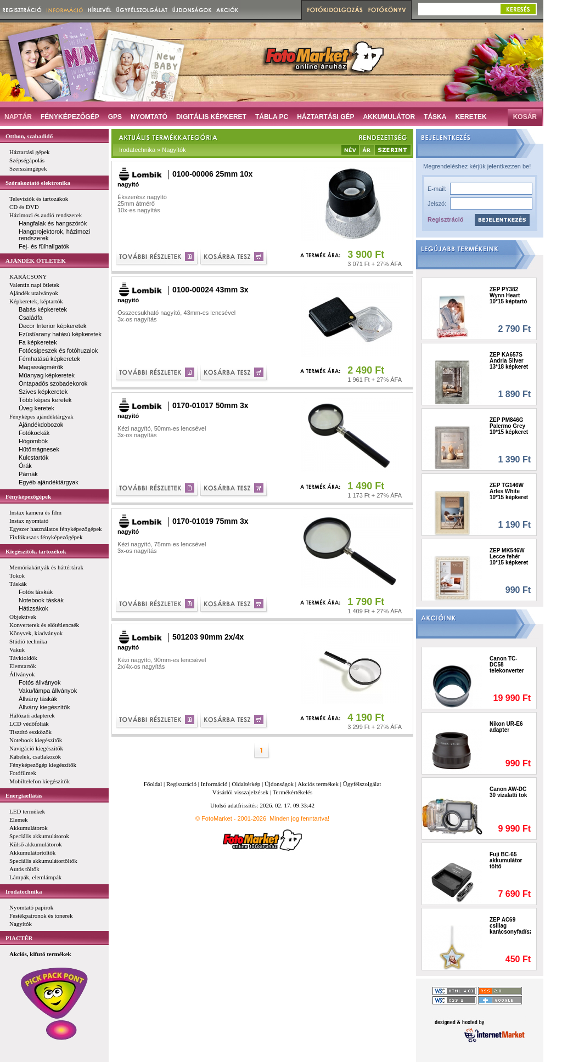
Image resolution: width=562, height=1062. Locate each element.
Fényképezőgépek (28, 496)
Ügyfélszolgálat (362, 784)
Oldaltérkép (246, 784)
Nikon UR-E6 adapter (506, 727)
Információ (214, 784)
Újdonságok (279, 784)
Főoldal (153, 784)
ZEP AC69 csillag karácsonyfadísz (510, 926)
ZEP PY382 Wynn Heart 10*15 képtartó (508, 295)
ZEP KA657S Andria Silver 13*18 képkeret (509, 361)
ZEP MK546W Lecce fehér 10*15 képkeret (509, 556)
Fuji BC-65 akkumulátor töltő (506, 860)
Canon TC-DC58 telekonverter (507, 665)
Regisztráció (445, 219)
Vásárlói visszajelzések (240, 792)
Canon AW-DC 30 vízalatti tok (508, 792)
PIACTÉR (19, 938)
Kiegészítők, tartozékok (35, 551)
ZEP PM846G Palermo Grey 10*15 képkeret (509, 426)
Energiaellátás (23, 795)
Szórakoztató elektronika (37, 182)
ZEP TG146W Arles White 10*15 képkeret (509, 491)
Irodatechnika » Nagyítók (152, 149)
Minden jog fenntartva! (299, 818)
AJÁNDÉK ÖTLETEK (35, 260)
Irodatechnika (23, 891)
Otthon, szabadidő (29, 136)
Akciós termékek (318, 784)
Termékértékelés (293, 792)
